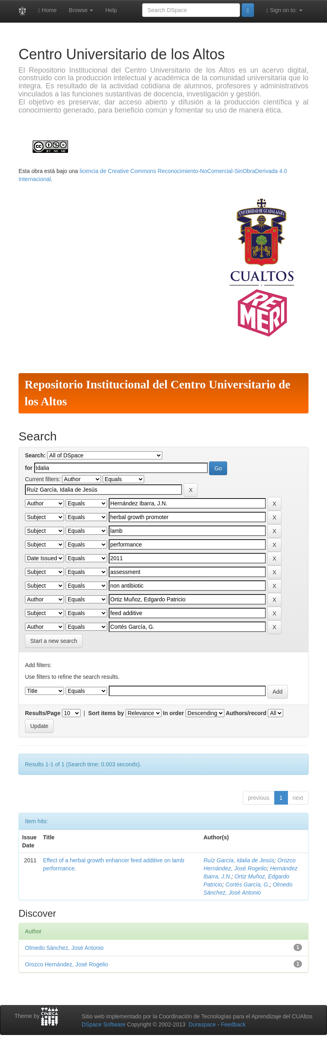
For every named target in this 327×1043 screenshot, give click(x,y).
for (29, 468)
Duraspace (202, 1024)
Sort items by (106, 713)
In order (173, 713)
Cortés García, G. (248, 884)
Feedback (233, 1024)
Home (47, 10)
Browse (81, 10)
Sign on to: (284, 10)
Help (111, 10)
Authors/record (246, 713)
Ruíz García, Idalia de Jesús (238, 860)
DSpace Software (104, 1024)
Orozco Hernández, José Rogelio (66, 964)
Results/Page (42, 713)
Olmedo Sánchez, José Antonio (64, 948)
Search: (35, 455)
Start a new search (53, 641)
